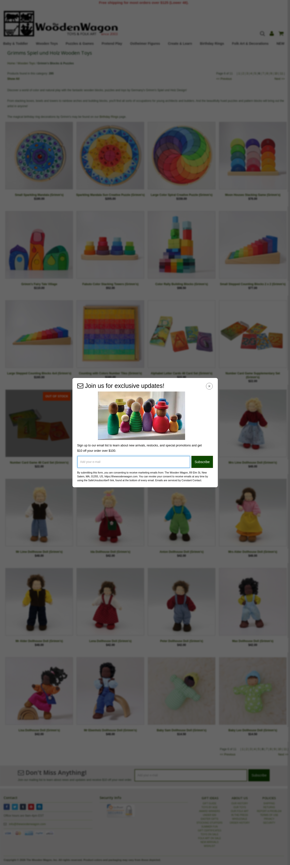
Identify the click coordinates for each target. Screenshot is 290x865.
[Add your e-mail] (133, 462)
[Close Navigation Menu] (209, 386)
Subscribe (202, 462)
